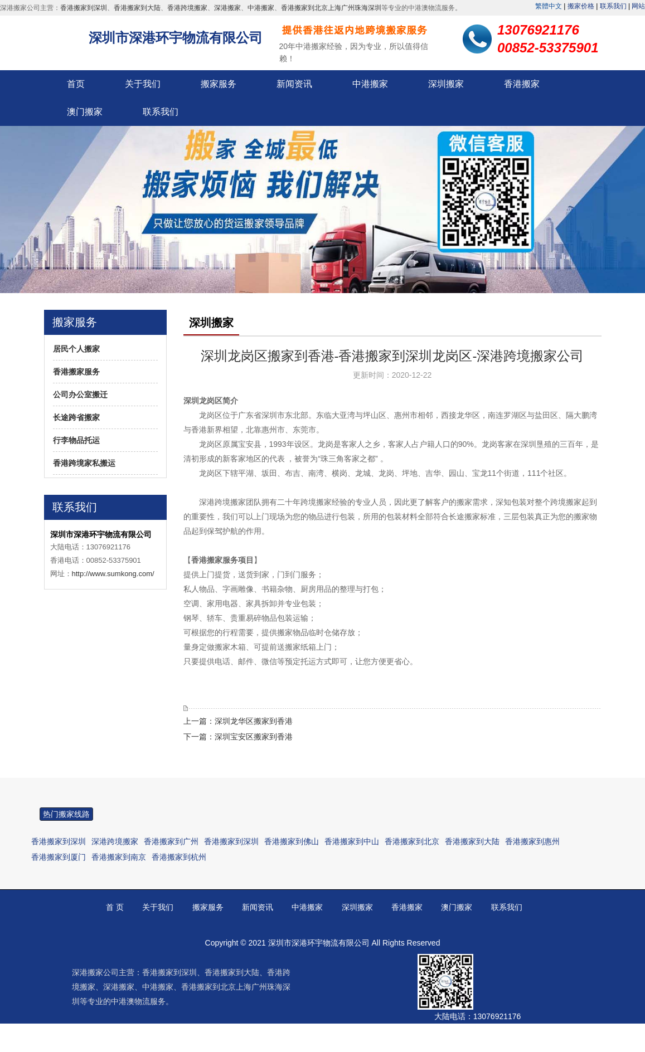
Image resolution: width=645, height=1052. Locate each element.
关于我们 (143, 84)
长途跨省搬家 (76, 417)
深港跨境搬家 (114, 841)
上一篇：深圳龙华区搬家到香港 (238, 721)
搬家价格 (581, 6)
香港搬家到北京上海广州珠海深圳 (331, 8)
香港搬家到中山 (351, 841)
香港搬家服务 (76, 371)
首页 (76, 84)
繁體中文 (548, 6)
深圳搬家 (446, 84)
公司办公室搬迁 (80, 394)
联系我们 (613, 6)
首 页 (115, 907)
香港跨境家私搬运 (84, 463)
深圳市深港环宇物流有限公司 (176, 37)
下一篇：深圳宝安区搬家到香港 (238, 736)
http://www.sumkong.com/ (113, 573)
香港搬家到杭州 (179, 857)
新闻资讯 (294, 84)
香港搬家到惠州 (532, 841)
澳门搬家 (85, 111)
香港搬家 (522, 84)
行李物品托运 (76, 440)
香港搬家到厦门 (58, 857)
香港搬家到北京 (412, 841)
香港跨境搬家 (187, 8)
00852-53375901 (505, 1037)
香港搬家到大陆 (137, 8)
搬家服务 (218, 84)
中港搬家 (261, 8)
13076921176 (497, 1016)
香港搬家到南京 (118, 857)
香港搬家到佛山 (291, 841)
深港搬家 (227, 8)
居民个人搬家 (76, 348)
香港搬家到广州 (171, 841)
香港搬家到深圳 (83, 8)
